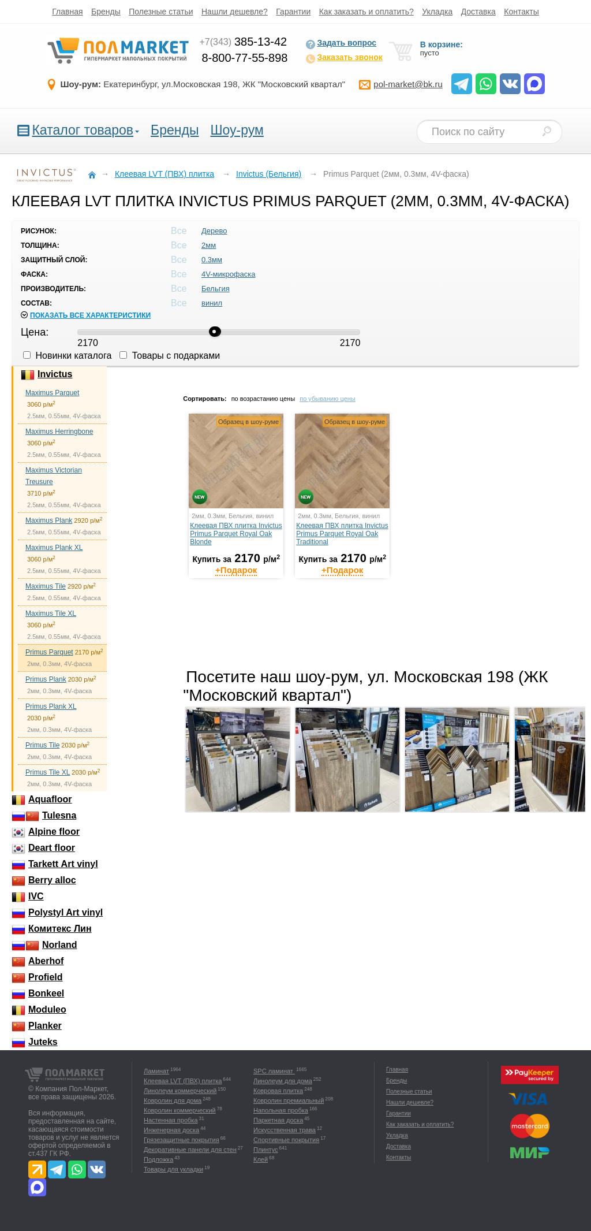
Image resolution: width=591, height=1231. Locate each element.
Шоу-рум (236, 129)
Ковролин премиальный (288, 1100)
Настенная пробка (171, 1120)
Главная (67, 11)
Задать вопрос (340, 44)
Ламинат (156, 1071)
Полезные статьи (161, 11)
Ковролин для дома (172, 1100)
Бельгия (215, 288)
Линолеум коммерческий (180, 1090)
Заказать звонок (343, 58)
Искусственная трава (284, 1129)
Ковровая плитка (278, 1090)
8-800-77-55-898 (244, 57)
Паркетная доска (278, 1120)
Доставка (478, 11)
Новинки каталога (67, 355)
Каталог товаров (82, 129)
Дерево (214, 230)
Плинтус (265, 1149)
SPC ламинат (274, 1071)
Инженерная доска (171, 1129)
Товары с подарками (169, 355)
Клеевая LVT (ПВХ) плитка (183, 1080)
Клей (260, 1159)
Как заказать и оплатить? (366, 11)
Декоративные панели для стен (190, 1149)
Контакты (521, 11)
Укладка (437, 11)
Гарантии (293, 11)
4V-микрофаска (228, 274)
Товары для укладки (173, 1169)
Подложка (158, 1159)
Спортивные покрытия (286, 1139)
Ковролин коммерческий (180, 1110)
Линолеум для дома (282, 1080)
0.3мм (211, 259)
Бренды (106, 11)
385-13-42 (243, 41)
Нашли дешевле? (234, 11)
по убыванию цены (328, 398)
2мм (208, 245)
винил (211, 303)
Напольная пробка (280, 1110)
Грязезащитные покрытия (181, 1139)
